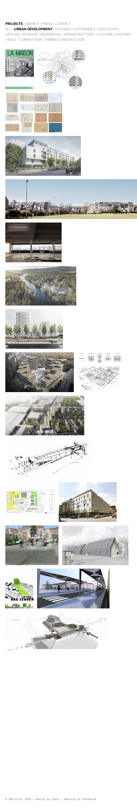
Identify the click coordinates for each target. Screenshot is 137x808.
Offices (12, 34)
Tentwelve (89, 799)
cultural (104, 34)
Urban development (33, 29)
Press (47, 24)
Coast (56, 799)
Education (108, 29)
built (11, 40)
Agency (32, 24)
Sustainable (85, 29)
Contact (63, 24)
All (8, 29)
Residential (50, 34)
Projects (14, 24)
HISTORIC (124, 34)
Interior (29, 34)
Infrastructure (79, 34)
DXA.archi (34, 10)
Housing (63, 29)
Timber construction (64, 40)
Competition (31, 40)
